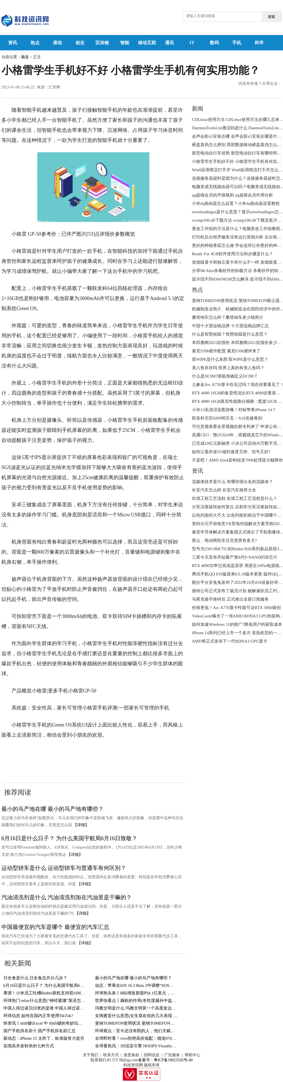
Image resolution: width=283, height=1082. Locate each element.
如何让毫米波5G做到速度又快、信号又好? (231, 451)
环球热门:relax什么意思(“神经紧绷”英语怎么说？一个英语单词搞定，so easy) (74, 1000)
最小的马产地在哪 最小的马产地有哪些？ (52, 809)
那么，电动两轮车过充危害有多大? (224, 540)
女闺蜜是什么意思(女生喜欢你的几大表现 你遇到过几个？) (149, 1015)
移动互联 (147, 42)
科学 (259, 42)
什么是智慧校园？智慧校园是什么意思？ (230, 334)
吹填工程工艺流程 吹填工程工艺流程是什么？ (234, 498)
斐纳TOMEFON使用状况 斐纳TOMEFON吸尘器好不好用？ (149, 1023)
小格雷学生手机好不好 (156, 752)
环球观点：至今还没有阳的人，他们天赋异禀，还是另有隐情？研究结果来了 (166, 1031)
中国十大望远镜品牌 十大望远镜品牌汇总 (230, 326)
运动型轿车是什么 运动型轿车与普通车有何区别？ (63, 868)
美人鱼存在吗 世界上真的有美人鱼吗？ (228, 368)
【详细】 (81, 825)
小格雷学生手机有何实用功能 (34, 762)
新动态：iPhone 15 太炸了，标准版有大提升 (43, 1038)
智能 (124, 42)
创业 (79, 42)
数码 (214, 42)
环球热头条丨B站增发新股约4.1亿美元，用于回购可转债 (147, 993)
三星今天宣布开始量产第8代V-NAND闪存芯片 (234, 557)
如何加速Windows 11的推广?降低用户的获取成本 (237, 624)
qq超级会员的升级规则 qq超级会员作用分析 (232, 195)
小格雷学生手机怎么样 (105, 752)
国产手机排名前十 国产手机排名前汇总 (39, 1031)
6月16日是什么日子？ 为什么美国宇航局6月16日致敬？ (69, 838)
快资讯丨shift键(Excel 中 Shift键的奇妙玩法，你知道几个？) (58, 1023)
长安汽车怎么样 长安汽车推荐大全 (224, 490)
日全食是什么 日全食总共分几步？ (35, 978)
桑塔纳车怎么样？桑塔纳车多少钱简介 (227, 317)
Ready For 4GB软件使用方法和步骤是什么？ (232, 254)
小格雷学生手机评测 (55, 752)
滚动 (57, 42)
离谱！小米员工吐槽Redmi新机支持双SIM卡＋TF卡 (50, 993)
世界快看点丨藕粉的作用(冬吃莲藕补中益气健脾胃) (142, 1000)
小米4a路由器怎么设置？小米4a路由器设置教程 (236, 203)
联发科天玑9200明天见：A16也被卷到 (227, 418)
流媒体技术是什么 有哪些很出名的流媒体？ (232, 481)
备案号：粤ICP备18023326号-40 (165, 1060)
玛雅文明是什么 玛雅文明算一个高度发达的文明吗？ (144, 1008)
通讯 (169, 42)
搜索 (271, 17)
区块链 (102, 42)
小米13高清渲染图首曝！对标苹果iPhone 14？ (234, 409)
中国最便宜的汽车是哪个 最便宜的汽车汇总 (55, 927)
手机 (236, 42)
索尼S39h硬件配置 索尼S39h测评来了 (226, 351)
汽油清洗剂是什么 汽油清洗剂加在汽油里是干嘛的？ (66, 897)
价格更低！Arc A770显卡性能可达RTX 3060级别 (236, 607)
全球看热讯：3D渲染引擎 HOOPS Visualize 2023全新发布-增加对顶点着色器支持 (169, 1046)
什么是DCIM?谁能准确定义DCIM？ (225, 376)
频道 (25, 57)
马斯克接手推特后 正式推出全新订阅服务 (230, 599)
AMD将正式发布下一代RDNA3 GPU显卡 (229, 641)
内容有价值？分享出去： (260, 83)
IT (192, 42)
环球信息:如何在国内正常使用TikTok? (38, 1015)
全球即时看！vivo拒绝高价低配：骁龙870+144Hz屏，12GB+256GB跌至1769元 (167, 1038)
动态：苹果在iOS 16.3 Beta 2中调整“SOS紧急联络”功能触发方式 (154, 985)
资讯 (12, 42)
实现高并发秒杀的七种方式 (28, 1046)
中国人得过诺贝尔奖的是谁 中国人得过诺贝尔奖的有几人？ (58, 1008)
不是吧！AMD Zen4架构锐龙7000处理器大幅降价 (237, 460)
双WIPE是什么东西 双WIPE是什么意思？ (230, 359)
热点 (35, 42)
